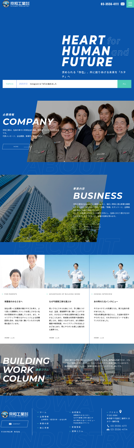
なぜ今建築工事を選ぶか (83, 418)
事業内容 (44, 423)
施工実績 (44, 427)
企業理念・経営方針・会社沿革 (54, 419)
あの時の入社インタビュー (84, 420)
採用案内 (76, 412)
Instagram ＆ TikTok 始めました (43, 84)
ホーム (43, 412)
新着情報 (76, 427)
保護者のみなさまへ (81, 415)
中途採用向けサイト (81, 423)
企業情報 (44, 416)
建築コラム (77, 431)
